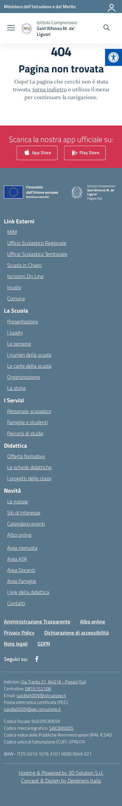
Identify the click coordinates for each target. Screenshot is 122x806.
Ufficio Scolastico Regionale (36, 243)
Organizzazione (23, 377)
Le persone (19, 344)
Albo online (19, 535)
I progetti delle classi (29, 478)
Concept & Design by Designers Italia (61, 780)
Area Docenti (21, 570)
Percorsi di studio (25, 433)
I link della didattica (28, 592)
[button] (113, 57)
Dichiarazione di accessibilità (76, 632)
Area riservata (22, 548)
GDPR (43, 644)
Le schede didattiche (29, 467)
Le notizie (17, 501)
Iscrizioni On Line (25, 276)
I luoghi (15, 332)
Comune (16, 298)
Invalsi (14, 287)
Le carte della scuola (29, 366)
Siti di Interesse (23, 512)
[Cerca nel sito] (107, 28)
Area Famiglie (21, 581)
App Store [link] (37, 153)
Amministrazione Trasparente (37, 621)
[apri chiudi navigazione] (11, 28)
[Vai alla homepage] (58, 28)
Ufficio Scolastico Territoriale (37, 254)
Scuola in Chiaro (24, 265)
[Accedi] (112, 6)
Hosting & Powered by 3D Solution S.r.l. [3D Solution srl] (61, 773)
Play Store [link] (85, 153)
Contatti (16, 603)
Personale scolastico (29, 411)
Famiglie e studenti (27, 422)
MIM (12, 232)
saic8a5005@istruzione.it (41, 695)
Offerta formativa (26, 456)
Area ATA (17, 559)
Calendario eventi (26, 524)
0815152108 (38, 688)
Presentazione (22, 321)
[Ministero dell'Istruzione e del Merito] (39, 6)
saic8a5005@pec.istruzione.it (32, 709)
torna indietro (50, 89)
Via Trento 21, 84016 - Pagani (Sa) (53, 681)
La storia (16, 388)
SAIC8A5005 (61, 727)
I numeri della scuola (29, 355)
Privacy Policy (19, 632)
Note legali (16, 644)
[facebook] (37, 659)
